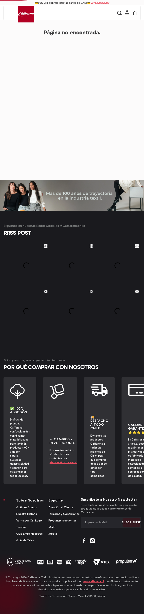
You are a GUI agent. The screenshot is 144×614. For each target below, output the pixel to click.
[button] (127, 12)
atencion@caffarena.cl (63, 462)
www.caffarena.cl (93, 581)
